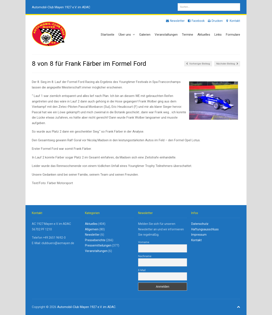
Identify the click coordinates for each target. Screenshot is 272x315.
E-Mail (142, 270)
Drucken (215, 20)
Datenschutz (199, 223)
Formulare (233, 34)
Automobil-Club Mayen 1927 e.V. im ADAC (61, 7)
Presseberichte (95, 240)
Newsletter (175, 20)
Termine (187, 34)
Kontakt (232, 20)
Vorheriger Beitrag (198, 63)
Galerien (144, 34)
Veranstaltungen (166, 34)
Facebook (196, 20)
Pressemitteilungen (98, 245)
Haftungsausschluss (205, 229)
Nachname (144, 256)
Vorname (143, 242)
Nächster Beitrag (227, 63)
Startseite (107, 34)
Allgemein (92, 229)
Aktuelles (203, 34)
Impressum (199, 234)
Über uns (127, 34)
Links (218, 34)
